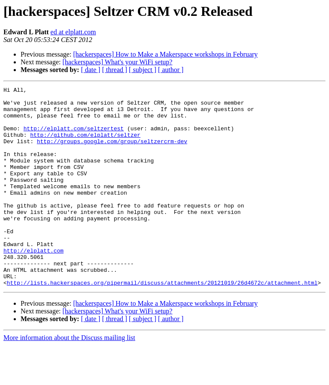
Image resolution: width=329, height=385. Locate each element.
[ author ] (171, 69)
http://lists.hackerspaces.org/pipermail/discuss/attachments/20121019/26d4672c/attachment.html (162, 322)
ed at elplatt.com (73, 32)
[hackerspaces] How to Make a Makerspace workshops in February (165, 54)
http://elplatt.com (33, 284)
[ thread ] (114, 69)
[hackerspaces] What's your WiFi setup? (118, 62)
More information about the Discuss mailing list (69, 377)
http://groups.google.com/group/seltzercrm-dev (112, 152)
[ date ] (90, 69)
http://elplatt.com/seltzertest (74, 137)
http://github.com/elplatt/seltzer (85, 145)
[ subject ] (142, 69)
